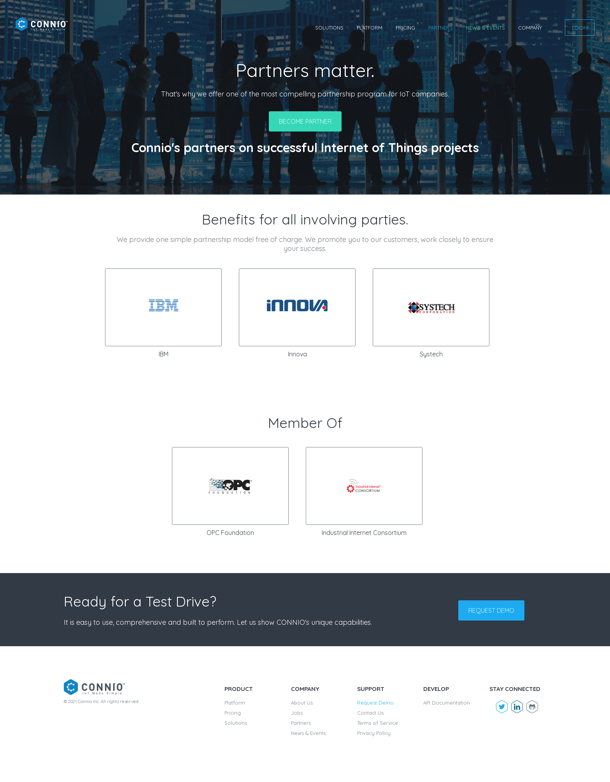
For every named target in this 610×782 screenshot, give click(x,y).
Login (579, 28)
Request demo (491, 610)
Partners (440, 28)
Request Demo (375, 703)
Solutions (329, 28)
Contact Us (370, 713)
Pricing (405, 28)
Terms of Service (377, 723)
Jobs (297, 713)
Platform (369, 28)
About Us (302, 703)
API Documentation (446, 703)
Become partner (305, 121)
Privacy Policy (374, 733)
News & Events (485, 28)
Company (530, 28)
